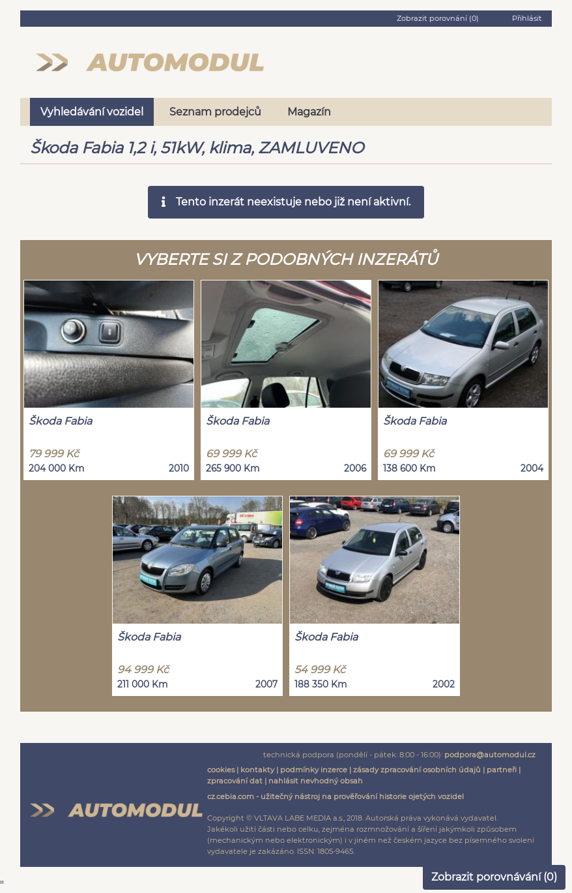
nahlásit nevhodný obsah (315, 780)
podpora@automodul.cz (490, 754)
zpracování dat (235, 780)
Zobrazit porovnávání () (494, 877)
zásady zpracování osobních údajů (417, 769)
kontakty (257, 769)
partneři (502, 769)
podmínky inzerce (313, 769)
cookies (221, 769)
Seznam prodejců (215, 112)
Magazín (309, 112)
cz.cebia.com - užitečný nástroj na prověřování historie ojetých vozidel (335, 796)
